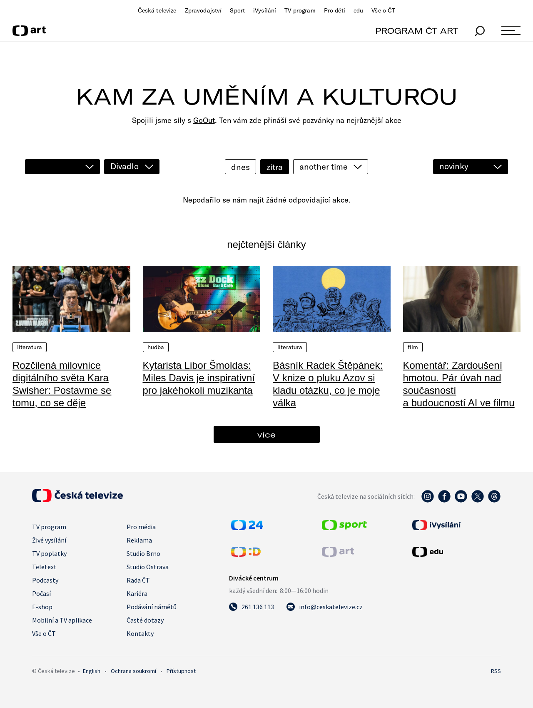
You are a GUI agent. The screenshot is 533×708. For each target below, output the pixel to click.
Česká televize (157, 10)
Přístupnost (181, 671)
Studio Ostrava (148, 567)
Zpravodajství (203, 10)
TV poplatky (49, 553)
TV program (299, 10)
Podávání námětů (152, 607)
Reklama (139, 540)
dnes (240, 167)
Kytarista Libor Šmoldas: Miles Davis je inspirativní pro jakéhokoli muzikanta (199, 378)
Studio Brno (143, 553)
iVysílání (264, 10)
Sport (237, 10)
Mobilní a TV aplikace (62, 620)
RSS (496, 671)
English (91, 671)
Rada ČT (138, 580)
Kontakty (140, 633)
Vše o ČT (383, 10)
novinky (453, 166)
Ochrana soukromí (133, 671)
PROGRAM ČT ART (416, 30)
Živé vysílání (49, 540)
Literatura (29, 347)
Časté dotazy (145, 620)
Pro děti (334, 10)
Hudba (155, 347)
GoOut (204, 120)
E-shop (42, 607)
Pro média (141, 527)
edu (358, 10)
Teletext (44, 567)
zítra (274, 167)
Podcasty (45, 580)
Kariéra (137, 593)
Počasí (41, 593)
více (266, 434)
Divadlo (124, 166)
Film (413, 347)
